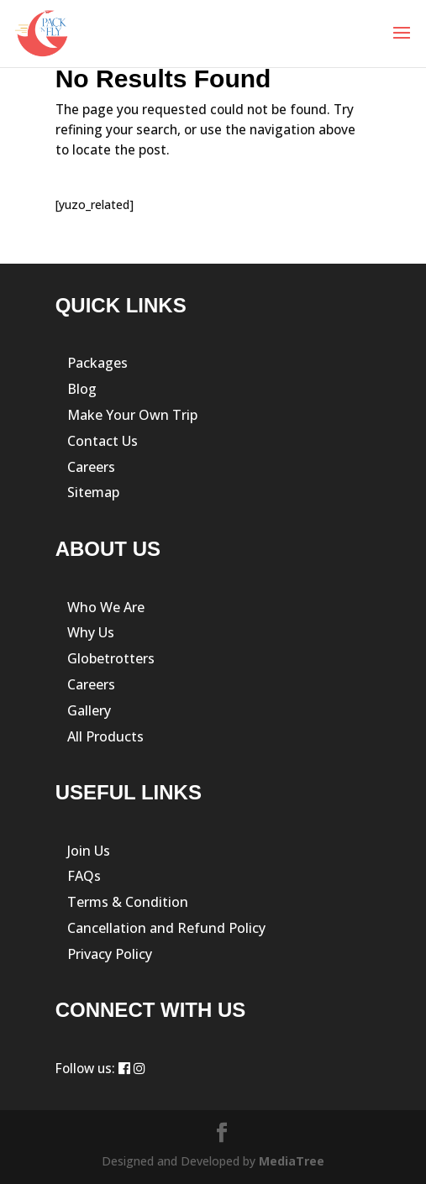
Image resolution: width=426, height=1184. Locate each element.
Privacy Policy (109, 954)
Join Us (88, 850)
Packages (97, 363)
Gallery (89, 710)
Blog (82, 389)
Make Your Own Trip (132, 415)
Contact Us (102, 441)
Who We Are (106, 607)
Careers (91, 467)
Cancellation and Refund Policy (166, 928)
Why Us (90, 632)
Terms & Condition (127, 902)
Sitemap (93, 492)
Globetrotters (111, 658)
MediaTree (291, 1161)
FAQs (84, 876)
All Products (105, 736)
